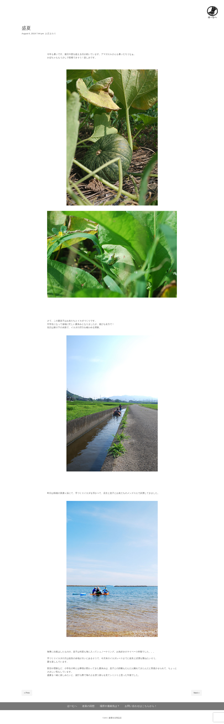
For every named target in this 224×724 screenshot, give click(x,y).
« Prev (27, 693)
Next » (196, 693)
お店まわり (50, 33)
